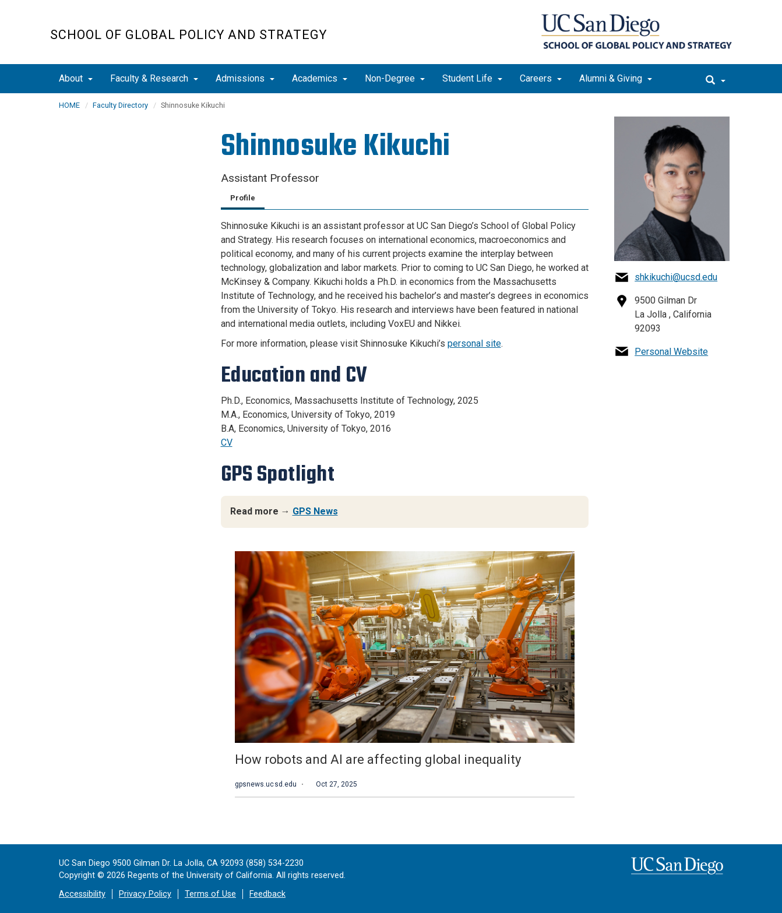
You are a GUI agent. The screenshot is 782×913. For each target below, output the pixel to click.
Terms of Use (210, 894)
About (76, 78)
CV (227, 442)
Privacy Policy (145, 894)
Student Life (472, 78)
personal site (474, 343)
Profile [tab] (242, 197)
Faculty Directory (120, 105)
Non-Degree (395, 78)
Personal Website (671, 351)
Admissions (245, 78)
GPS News (315, 511)
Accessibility (82, 894)
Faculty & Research (154, 78)
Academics (319, 78)
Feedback (267, 894)
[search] (715, 78)
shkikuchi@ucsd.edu (676, 277)
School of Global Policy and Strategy (188, 34)
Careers (541, 78)
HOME (69, 105)
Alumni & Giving (615, 78)
